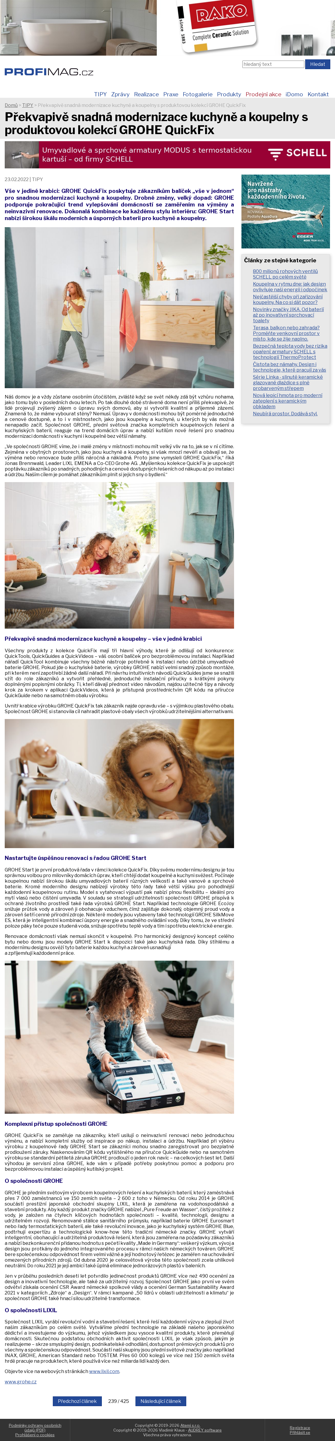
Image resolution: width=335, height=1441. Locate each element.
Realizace (146, 94)
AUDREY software (205, 1430)
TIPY (100, 94)
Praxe (170, 94)
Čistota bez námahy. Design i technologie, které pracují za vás (289, 367)
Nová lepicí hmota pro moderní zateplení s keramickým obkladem (287, 401)
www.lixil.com (104, 1371)
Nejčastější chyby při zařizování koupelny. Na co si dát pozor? (288, 299)
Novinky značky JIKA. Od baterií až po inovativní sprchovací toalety (288, 315)
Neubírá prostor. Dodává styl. (285, 414)
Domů (11, 105)
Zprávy (120, 94)
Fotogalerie (198, 94)
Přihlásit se (300, 1432)
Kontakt (318, 94)
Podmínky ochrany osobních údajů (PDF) (35, 1427)
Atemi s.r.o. (190, 1425)
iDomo (294, 94)
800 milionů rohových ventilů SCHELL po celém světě (285, 274)
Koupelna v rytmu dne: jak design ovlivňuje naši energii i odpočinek (290, 286)
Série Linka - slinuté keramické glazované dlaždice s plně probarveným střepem (288, 382)
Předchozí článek (77, 1401)
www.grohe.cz (21, 1382)
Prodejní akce (263, 94)
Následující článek (160, 1401)
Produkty (229, 94)
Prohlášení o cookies (35, 1434)
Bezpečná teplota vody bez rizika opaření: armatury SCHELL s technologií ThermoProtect (290, 351)
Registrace (300, 1427)
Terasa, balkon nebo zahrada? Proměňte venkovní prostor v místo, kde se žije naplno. (286, 333)
